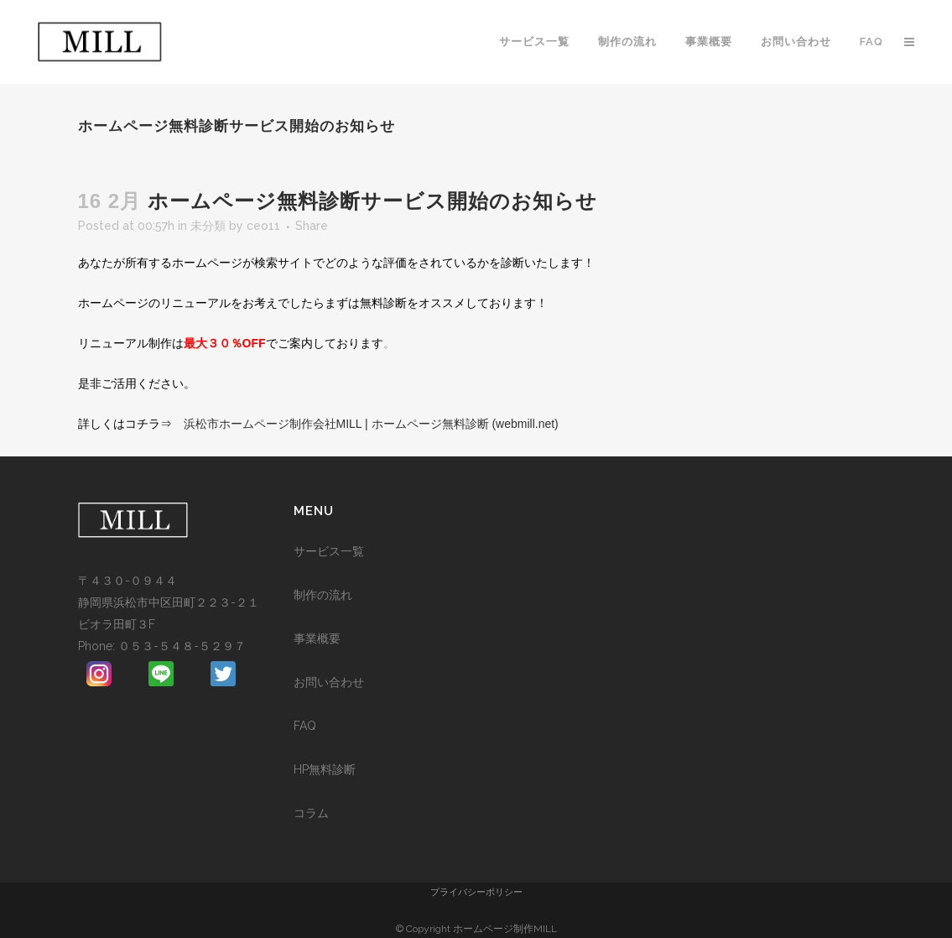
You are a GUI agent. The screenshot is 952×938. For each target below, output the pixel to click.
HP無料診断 (325, 769)
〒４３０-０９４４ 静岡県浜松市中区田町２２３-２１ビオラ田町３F (168, 602)
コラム (311, 813)
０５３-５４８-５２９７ (182, 646)
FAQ (305, 725)
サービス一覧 (329, 551)
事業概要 (317, 638)
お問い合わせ (329, 682)
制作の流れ (323, 595)
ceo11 (263, 225)
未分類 (208, 225)
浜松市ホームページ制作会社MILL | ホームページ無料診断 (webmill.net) (371, 423)
